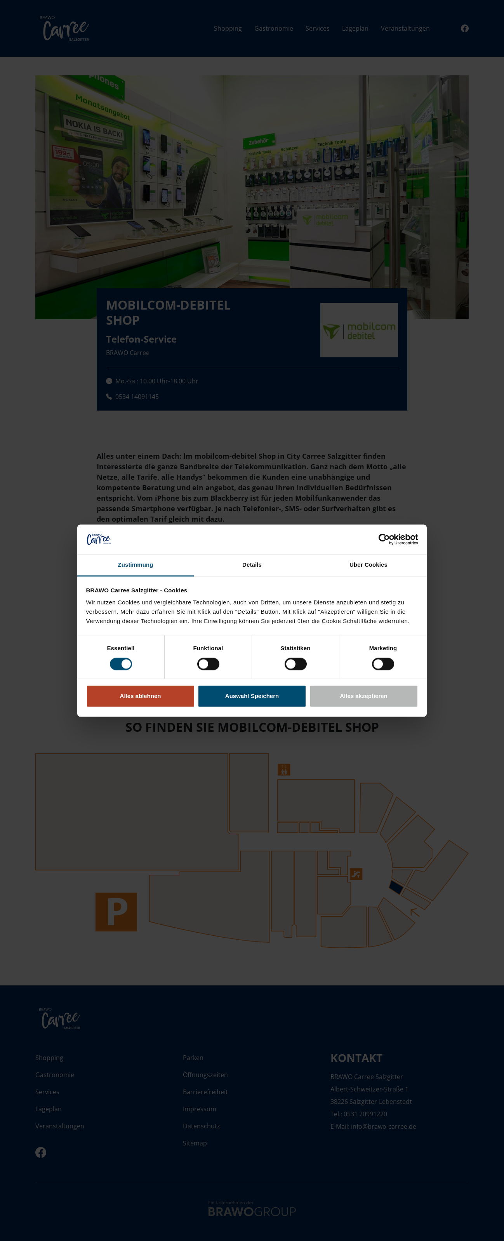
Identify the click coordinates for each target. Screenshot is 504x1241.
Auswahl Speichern (252, 696)
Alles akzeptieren (364, 696)
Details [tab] (252, 565)
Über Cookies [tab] (368, 565)
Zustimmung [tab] (135, 565)
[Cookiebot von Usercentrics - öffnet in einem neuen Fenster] (384, 539)
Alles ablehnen (140, 696)
